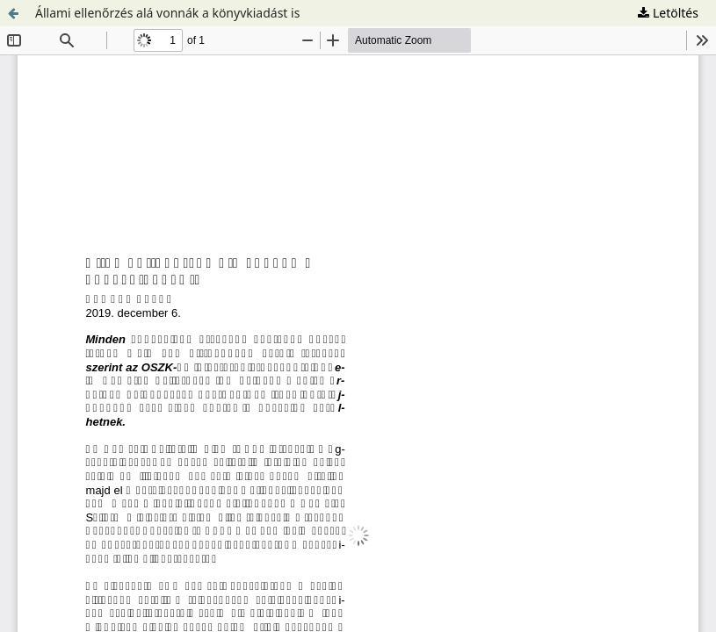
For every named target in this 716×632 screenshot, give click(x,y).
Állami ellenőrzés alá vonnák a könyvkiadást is (167, 12)
